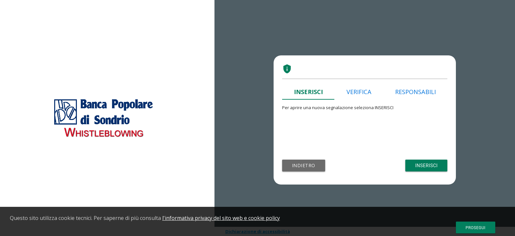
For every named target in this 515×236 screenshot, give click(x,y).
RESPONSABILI (415, 92)
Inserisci (426, 165)
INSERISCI (308, 92)
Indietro (303, 165)
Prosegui (475, 228)
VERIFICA (359, 92)
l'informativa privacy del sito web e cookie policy (221, 218)
